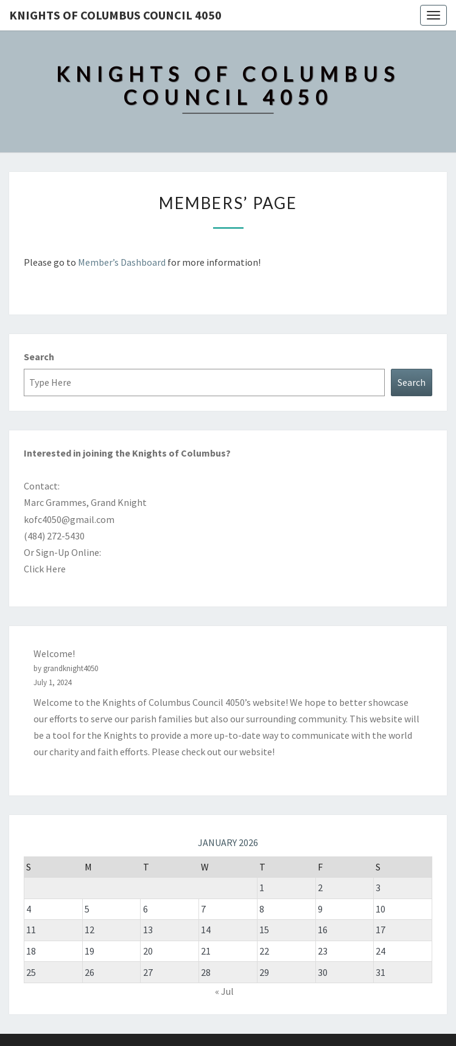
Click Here (45, 569)
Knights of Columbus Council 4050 (115, 15)
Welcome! (54, 653)
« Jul (224, 991)
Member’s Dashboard (122, 262)
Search (39, 356)
